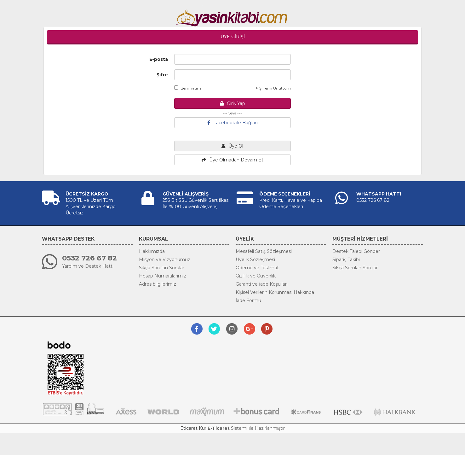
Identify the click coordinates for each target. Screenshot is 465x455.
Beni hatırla (188, 87)
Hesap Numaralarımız (162, 276)
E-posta (158, 59)
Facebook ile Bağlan (232, 122)
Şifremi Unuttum (273, 88)
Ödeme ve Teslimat (257, 268)
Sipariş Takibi (346, 259)
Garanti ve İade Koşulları (262, 284)
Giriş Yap (232, 103)
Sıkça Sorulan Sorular (161, 268)
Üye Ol (232, 146)
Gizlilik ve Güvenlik (256, 276)
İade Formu (248, 300)
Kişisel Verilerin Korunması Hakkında (275, 292)
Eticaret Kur (193, 428)
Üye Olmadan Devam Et (232, 160)
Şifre (162, 75)
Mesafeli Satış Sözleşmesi (264, 251)
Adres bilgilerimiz (157, 284)
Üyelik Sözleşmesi (255, 259)
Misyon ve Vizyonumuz (164, 259)
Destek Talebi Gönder (356, 251)
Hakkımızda (152, 251)
